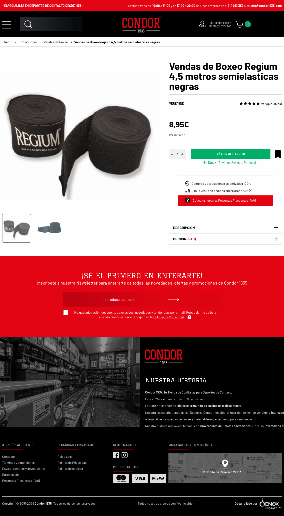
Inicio (8, 42)
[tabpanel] (78, 137)
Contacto (8, 456)
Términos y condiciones (18, 462)
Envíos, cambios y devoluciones (24, 468)
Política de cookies (70, 468)
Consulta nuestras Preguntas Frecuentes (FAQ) (220, 200)
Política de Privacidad (72, 462)
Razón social (10, 474)
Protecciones (28, 42)
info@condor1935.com (266, 6)
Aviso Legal (65, 456)
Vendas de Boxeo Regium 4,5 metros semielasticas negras (117, 42)
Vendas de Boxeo (56, 42)
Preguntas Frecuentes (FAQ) (21, 480)
